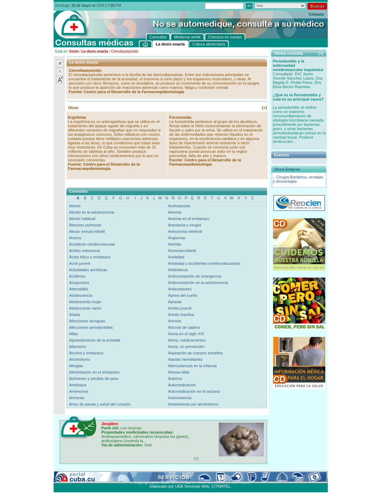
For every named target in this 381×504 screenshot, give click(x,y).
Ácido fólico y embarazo (90, 257)
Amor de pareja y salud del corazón (100, 404)
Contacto (316, 14)
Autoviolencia (179, 398)
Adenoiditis (78, 289)
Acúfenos (77, 276)
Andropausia (179, 206)
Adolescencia (80, 295)
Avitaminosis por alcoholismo (193, 404)
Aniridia (174, 244)
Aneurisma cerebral (185, 231)
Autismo (175, 378)
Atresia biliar (179, 372)
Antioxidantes (179, 289)
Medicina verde (98, 474)
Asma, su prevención (186, 346)
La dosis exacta (94, 51)
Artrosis (174, 321)
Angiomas (176, 238)
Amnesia (77, 398)
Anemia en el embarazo (188, 218)
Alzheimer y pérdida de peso (94, 378)
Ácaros (75, 238)
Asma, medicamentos (187, 340)
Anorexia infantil (182, 250)
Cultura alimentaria (200, 474)
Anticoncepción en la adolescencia (198, 282)
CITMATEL (220, 486)
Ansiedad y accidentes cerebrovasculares (204, 263)
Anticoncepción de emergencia (194, 276)
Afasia (74, 314)
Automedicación (182, 385)
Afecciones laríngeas (87, 321)
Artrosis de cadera (184, 327)
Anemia (174, 212)
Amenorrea (78, 391)
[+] (264, 108)
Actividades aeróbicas (88, 270)
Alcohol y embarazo (86, 353)
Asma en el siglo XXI (186, 334)
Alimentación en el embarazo (94, 372)
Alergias (76, 366)
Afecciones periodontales (91, 327)
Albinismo (77, 346)
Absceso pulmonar (85, 225)
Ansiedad (176, 257)
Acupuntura (79, 282)
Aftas (73, 334)
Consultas (73, 474)
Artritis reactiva (181, 314)
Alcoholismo (79, 359)
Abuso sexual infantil (87, 231)
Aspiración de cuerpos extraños (195, 353)
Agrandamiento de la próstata (94, 340)
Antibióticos (178, 270)
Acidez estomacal (84, 250)
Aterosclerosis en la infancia (192, 366)
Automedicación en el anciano (194, 391)
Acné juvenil (79, 263)
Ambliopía (78, 385)
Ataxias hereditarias (185, 359)
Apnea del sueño (182, 295)
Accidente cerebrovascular (92, 244)
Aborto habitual (82, 218)
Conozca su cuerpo (132, 474)
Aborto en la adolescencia (91, 212)
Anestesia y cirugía (184, 225)
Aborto (75, 206)
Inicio (73, 51)
